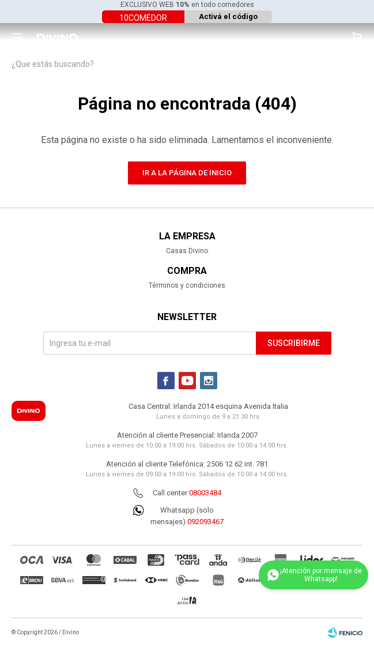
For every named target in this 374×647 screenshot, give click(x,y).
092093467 (205, 521)
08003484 (205, 492)
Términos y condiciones (187, 285)
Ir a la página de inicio (187, 172)
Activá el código (228, 16)
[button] (356, 37)
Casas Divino (187, 251)
